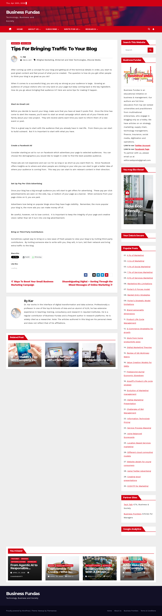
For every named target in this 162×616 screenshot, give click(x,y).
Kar (24, 57)
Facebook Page (142, 149)
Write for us (71, 29)
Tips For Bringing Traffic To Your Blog (54, 49)
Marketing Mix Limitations (139, 283)
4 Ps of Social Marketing (138, 266)
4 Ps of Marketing (135, 255)
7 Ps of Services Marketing (140, 272)
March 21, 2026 (95, 576)
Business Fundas (23, 12)
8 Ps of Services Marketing (140, 278)
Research (91, 29)
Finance (51, 565)
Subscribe (52, 29)
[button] (149, 29)
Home (20, 29)
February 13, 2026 (133, 573)
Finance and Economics (64, 565)
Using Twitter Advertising (139, 471)
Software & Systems (18, 561)
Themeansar (52, 611)
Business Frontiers (132, 514)
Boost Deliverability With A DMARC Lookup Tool (99, 572)
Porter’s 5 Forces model (138, 289)
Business (139, 199)
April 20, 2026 (56, 576)
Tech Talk (128, 504)
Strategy (129, 202)
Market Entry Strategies (138, 295)
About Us (33, 29)
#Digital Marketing (45, 60)
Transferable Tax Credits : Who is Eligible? (60, 572)
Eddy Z (69, 576)
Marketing (15, 43)
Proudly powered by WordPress (18, 611)
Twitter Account (142, 145)
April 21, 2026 (19, 573)
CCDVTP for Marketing (137, 486)
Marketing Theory (139, 561)
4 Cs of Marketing (135, 261)
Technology (32, 561)
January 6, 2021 (135, 215)
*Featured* (130, 199)
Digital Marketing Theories (139, 347)
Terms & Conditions (148, 611)
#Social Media (94, 60)
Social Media (26, 43)
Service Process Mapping (139, 428)
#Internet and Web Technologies (70, 60)
